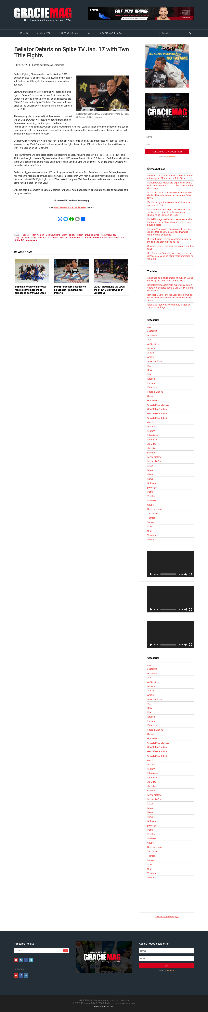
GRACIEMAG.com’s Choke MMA (70, 207)
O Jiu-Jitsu (44, 33)
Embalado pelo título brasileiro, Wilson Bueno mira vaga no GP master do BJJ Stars (170, 177)
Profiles (151, 496)
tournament (31, 240)
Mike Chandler (38, 237)
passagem (152, 487)
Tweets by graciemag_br (167, 916)
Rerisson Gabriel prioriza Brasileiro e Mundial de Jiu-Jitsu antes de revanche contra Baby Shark (170, 195)
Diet (149, 374)
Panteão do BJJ (69, 33)
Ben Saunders (53, 234)
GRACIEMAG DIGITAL (111, 33)
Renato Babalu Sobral (96, 237)
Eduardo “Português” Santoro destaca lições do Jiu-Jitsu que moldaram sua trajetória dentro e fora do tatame (169, 232)
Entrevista (152, 387)
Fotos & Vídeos (155, 391)
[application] (170, 564)
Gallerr (150, 396)
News (150, 474)
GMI (90, 33)
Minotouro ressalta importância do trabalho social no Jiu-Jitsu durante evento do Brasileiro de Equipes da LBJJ (169, 212)
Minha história (154, 457)
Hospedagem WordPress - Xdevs (104, 1006)
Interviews (152, 435)
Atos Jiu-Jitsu (154, 361)
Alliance (151, 348)
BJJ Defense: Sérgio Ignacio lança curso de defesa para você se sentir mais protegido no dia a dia (170, 256)
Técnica (151, 518)
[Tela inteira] (190, 574)
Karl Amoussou (108, 234)
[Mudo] (185, 574)
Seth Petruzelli (116, 237)
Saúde (150, 504)
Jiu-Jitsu (151, 444)
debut (80, 234)
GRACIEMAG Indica (157, 409)
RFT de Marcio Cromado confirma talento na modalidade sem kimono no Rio (169, 240)
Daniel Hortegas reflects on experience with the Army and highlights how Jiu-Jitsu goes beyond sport (169, 222)
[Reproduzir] (151, 574)
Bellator (26, 234)
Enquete (151, 383)
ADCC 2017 (153, 344)
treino (150, 526)
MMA (150, 465)
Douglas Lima (92, 234)
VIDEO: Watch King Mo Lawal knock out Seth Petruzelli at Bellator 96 (109, 289)
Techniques (153, 513)
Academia (152, 335)
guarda (150, 422)
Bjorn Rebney (68, 234)
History (151, 426)
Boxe (150, 370)
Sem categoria (154, 509)
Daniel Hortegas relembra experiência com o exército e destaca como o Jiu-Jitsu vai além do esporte (170, 185)
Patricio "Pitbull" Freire (71, 237)
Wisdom (151, 535)
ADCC (150, 339)
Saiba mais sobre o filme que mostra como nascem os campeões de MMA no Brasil (30, 289)
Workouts (152, 539)
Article (150, 352)
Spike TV (19, 240)
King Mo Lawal (21, 237)
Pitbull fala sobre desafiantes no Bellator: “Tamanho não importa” (70, 289)
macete (151, 452)
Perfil (150, 491)
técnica (151, 522)
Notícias (23, 33)
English (151, 378)
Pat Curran (53, 237)
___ (149, 326)
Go (66, 951)
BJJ (149, 365)
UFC (149, 531)
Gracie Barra (153, 400)
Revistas (151, 500)
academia (152, 331)
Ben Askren (38, 234)
